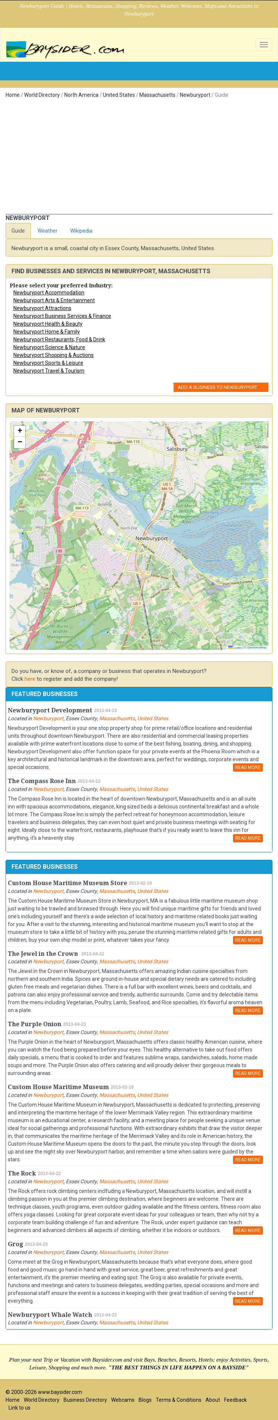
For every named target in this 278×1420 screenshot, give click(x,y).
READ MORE (248, 767)
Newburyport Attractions (42, 308)
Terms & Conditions (178, 1400)
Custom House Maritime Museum (58, 1087)
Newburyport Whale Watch (50, 1314)
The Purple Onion (34, 1024)
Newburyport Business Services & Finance (62, 316)
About (213, 1400)
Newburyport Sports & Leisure (48, 363)
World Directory (42, 95)
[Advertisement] (139, 158)
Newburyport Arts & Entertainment (54, 300)
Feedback (235, 1400)
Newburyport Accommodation (48, 293)
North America (81, 95)
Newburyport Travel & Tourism (48, 371)
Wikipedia (81, 231)
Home (13, 95)
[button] (19, 431)
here (30, 679)
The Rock (22, 1173)
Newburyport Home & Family (46, 332)
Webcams (123, 1400)
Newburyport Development (50, 710)
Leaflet (235, 648)
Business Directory (85, 1400)
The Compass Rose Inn (42, 781)
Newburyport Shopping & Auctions (53, 355)
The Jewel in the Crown (44, 953)
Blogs (145, 1400)
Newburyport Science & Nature (49, 347)
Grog (15, 1244)
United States (119, 95)
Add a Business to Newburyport (217, 387)
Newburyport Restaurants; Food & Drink (59, 339)
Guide (18, 231)
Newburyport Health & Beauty (48, 324)
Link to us (19, 1408)
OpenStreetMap (256, 647)
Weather (48, 231)
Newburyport (195, 95)
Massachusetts (157, 95)
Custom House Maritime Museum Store (67, 883)
